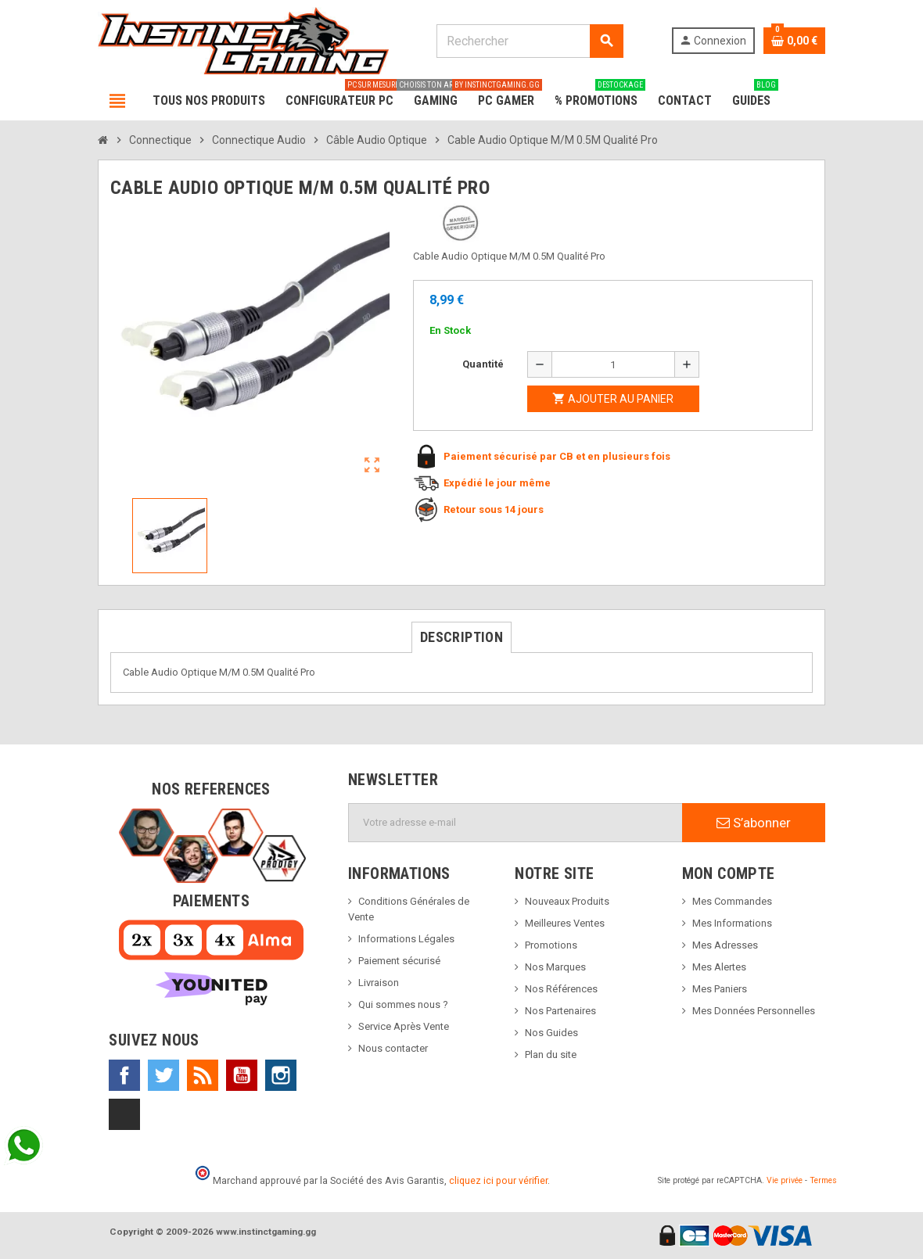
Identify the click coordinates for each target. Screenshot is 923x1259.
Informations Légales (406, 939)
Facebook (124, 1075)
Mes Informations (732, 923)
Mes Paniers (719, 989)
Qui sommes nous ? (403, 1004)
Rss (202, 1075)
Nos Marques (555, 967)
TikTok (124, 1114)
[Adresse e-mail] (515, 822)
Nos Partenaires (560, 1011)
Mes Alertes (719, 967)
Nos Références (561, 989)
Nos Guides (551, 1032)
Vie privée (785, 1180)
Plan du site (550, 1054)
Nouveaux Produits (567, 901)
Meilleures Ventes (565, 923)
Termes (823, 1180)
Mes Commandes (732, 901)
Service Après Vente (403, 1026)
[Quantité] (613, 364)
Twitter (163, 1075)
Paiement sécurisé (399, 961)
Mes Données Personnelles (753, 1011)
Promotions (551, 945)
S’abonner (753, 822)
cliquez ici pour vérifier (498, 1180)
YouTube (241, 1075)
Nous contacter (393, 1048)
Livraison (378, 982)
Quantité (483, 364)
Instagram (280, 1075)
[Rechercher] (529, 41)
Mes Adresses (725, 945)
